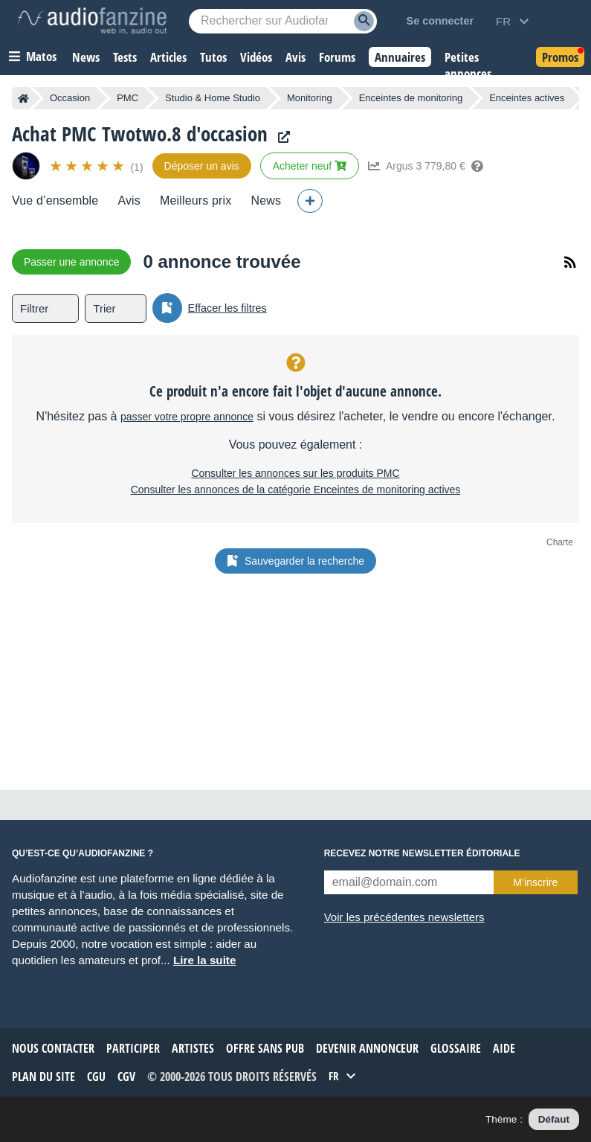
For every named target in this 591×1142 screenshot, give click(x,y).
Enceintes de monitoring (410, 97)
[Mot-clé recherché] (283, 21)
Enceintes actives (526, 97)
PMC (127, 97)
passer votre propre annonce (186, 417)
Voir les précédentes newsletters (404, 917)
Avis (129, 200)
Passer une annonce (71, 262)
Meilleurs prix (195, 200)
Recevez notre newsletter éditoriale (422, 853)
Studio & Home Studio (212, 97)
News (266, 200)
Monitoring (309, 97)
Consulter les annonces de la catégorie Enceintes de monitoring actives (296, 489)
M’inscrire (535, 882)
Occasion (70, 97)
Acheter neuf (309, 166)
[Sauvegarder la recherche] (167, 308)
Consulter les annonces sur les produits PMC (295, 473)
